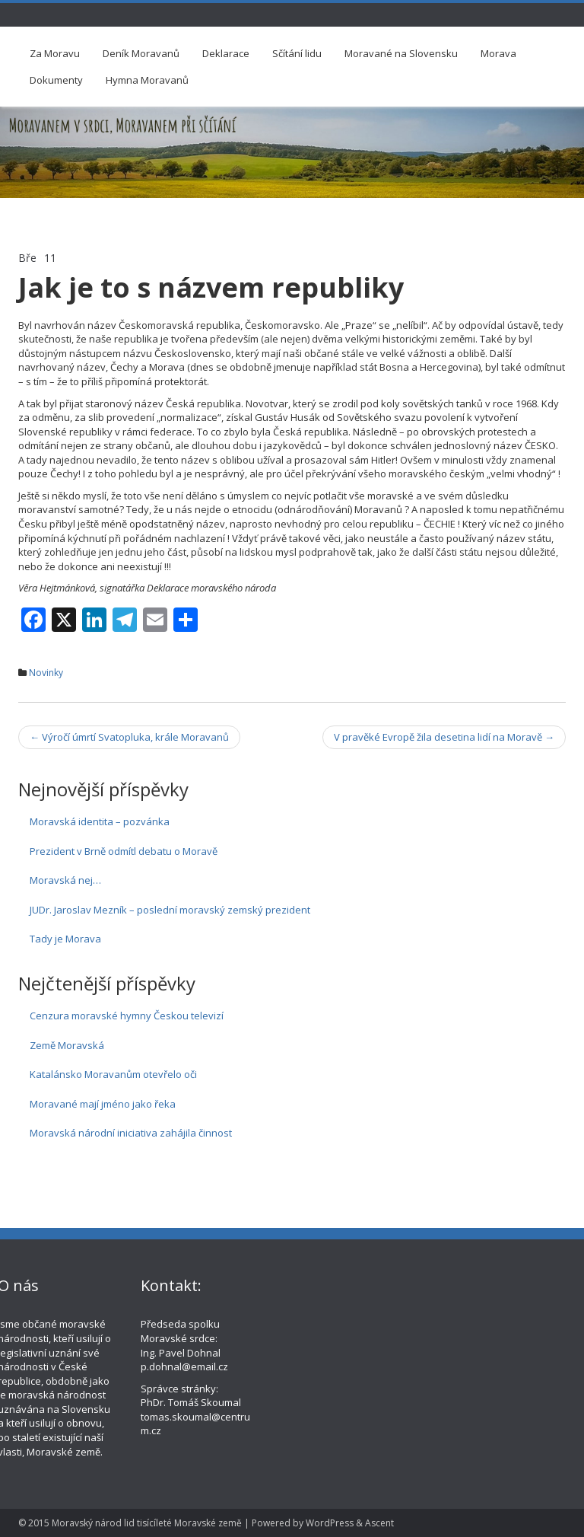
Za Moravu (55, 53)
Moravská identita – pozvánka (100, 821)
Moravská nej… (65, 880)
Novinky (46, 672)
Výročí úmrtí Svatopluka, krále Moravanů (129, 737)
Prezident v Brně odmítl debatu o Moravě (123, 851)
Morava (498, 53)
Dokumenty (56, 80)
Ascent (379, 1522)
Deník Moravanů (141, 53)
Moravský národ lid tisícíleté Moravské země (147, 1522)
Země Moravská (67, 1045)
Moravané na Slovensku (401, 53)
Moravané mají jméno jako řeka (103, 1104)
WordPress (330, 1522)
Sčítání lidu (297, 53)
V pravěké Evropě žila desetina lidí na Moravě (444, 737)
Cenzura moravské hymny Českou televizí (127, 1015)
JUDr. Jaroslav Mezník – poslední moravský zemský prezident (170, 910)
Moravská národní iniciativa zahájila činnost (131, 1133)
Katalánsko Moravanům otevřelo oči (113, 1074)
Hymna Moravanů (147, 80)
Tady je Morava (65, 938)
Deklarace (225, 53)
